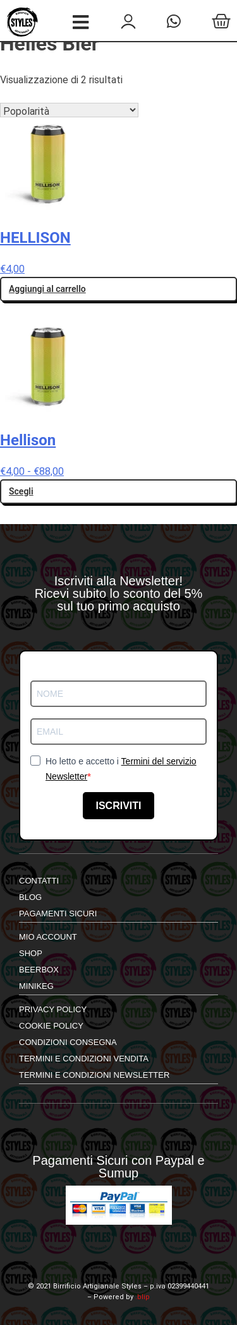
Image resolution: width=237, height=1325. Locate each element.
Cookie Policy (51, 1025)
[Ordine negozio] (69, 110)
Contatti (39, 880)
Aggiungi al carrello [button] (47, 289)
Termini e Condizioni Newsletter (94, 1075)
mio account (48, 937)
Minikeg (36, 986)
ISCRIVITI (118, 805)
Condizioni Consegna (68, 1042)
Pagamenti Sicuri (58, 913)
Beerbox (39, 969)
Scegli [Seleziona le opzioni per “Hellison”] (21, 491)
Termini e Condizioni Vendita (84, 1058)
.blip (142, 1297)
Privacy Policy (53, 1009)
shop (30, 953)
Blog (30, 897)
